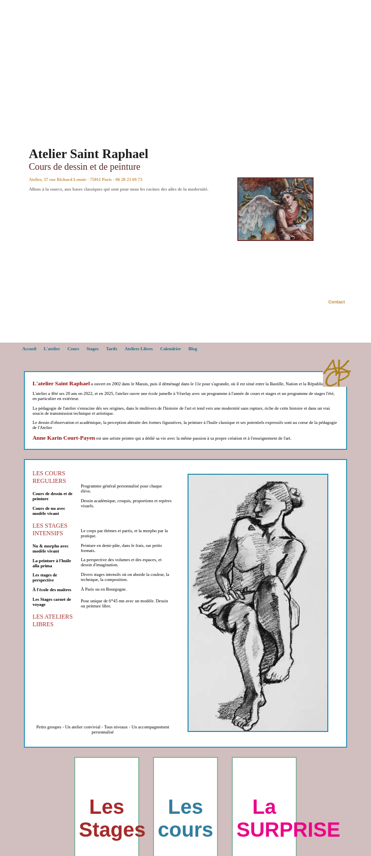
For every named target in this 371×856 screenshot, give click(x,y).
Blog (193, 348)
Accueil (29, 348)
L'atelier (52, 348)
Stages (92, 348)
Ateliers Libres (139, 348)
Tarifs (111, 348)
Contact (336, 301)
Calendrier (170, 348)
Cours (73, 348)
